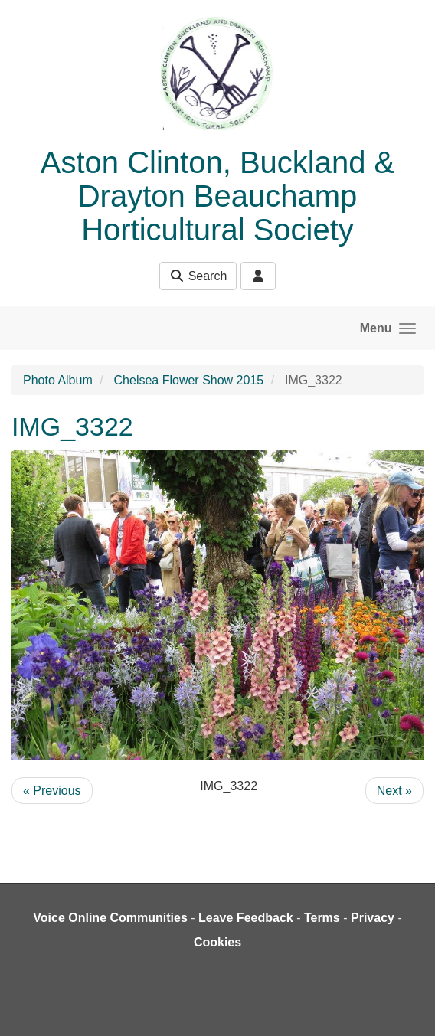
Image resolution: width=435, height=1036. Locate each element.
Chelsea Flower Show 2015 (189, 380)
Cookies (217, 942)
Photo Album (58, 380)
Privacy (372, 917)
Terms (322, 917)
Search (198, 276)
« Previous (52, 790)
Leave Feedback (245, 917)
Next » (394, 790)
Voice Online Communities (110, 917)
